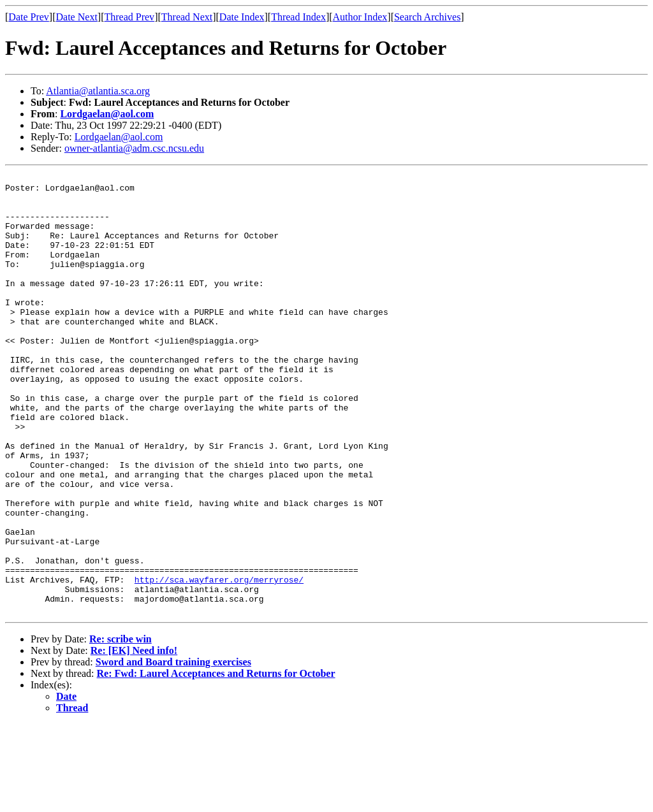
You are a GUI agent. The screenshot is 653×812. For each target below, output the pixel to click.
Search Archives (427, 16)
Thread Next (186, 16)
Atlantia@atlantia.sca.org (98, 90)
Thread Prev (129, 16)
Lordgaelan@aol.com (107, 113)
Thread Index (298, 16)
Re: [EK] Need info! (134, 738)
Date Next (77, 16)
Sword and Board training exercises (173, 749)
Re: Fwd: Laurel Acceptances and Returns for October (216, 761)
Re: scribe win (120, 726)
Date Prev (28, 16)
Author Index (360, 16)
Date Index (242, 16)
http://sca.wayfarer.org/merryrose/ (219, 661)
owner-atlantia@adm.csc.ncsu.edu (134, 148)
